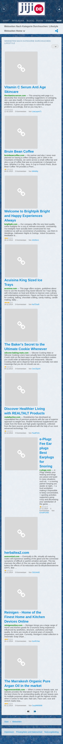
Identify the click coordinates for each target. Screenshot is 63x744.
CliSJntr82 (36, 572)
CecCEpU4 (36, 369)
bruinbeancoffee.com (14, 155)
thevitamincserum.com (15, 95)
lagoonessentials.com (14, 689)
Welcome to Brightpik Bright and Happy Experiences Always (27, 215)
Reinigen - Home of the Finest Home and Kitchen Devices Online (24, 616)
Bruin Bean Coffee (19, 151)
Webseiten (17, 722)
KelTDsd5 (35, 304)
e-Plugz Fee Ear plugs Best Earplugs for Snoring (47, 452)
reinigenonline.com (13, 625)
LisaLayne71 (36, 112)
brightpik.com (10, 224)
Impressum (9, 732)
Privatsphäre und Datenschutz (29, 732)
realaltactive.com (12, 417)
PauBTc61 (36, 433)
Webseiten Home (14, 31)
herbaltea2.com (16, 552)
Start (6, 722)
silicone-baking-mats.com (16, 353)
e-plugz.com (45, 470)
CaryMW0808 (37, 706)
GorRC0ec (36, 641)
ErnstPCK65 (44, 513)
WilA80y (35, 171)
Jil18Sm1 (35, 240)
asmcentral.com (11, 556)
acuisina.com (10, 288)
